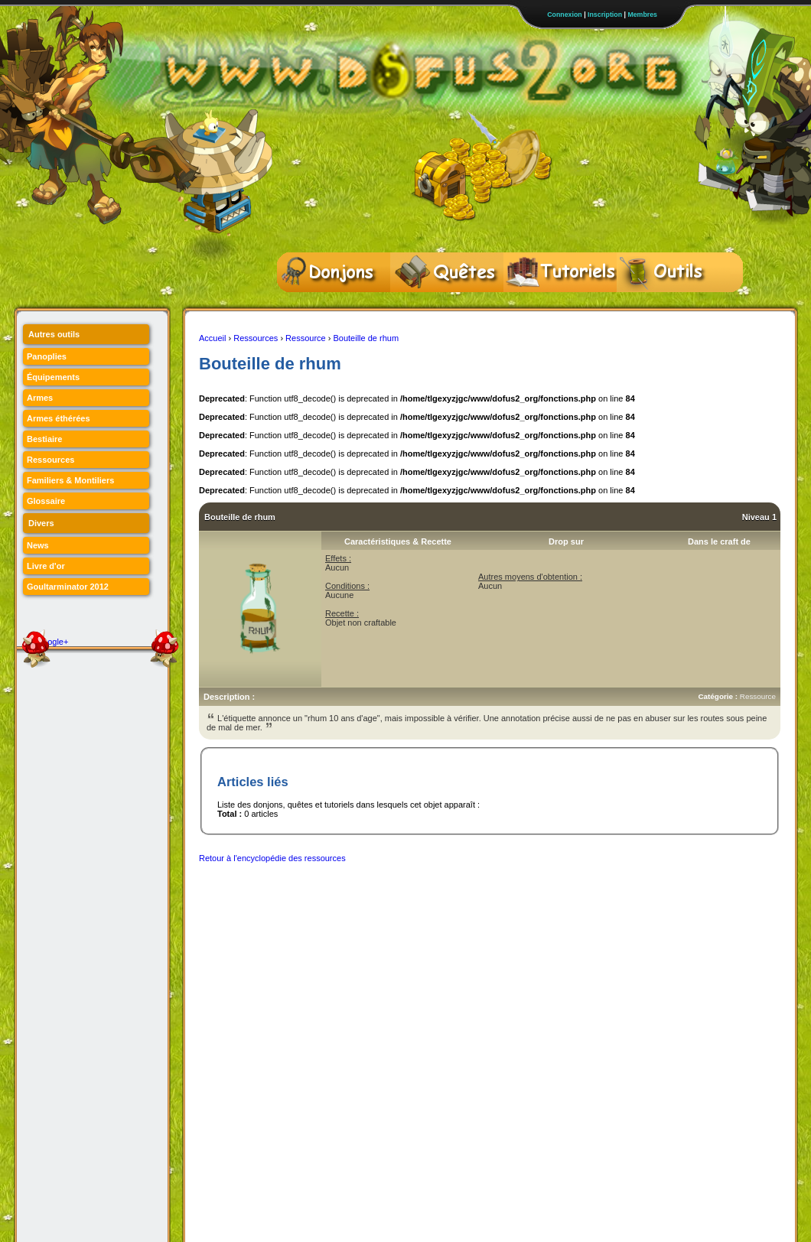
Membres (642, 14)
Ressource (305, 338)
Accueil (212, 338)
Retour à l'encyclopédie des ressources (272, 858)
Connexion (564, 14)
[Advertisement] (477, 906)
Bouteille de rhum (366, 338)
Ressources (255, 338)
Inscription (605, 14)
